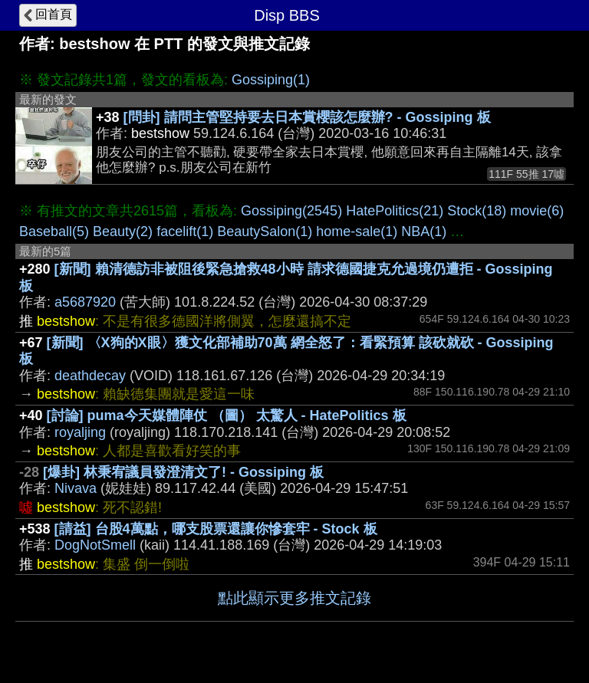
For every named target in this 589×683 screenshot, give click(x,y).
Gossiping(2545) (291, 210)
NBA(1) (423, 231)
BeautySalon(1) (264, 231)
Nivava (75, 488)
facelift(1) (184, 231)
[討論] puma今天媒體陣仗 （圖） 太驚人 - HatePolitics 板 (226, 415)
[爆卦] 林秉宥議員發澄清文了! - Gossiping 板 (183, 472)
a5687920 (85, 302)
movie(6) (537, 210)
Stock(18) (476, 210)
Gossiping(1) (271, 79)
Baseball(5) (54, 231)
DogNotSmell (95, 545)
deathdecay (90, 375)
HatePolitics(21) (394, 210)
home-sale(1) (356, 231)
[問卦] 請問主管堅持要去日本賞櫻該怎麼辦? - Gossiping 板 (307, 117)
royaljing (80, 432)
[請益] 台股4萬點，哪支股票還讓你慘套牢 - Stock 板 (215, 529)
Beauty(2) (123, 231)
